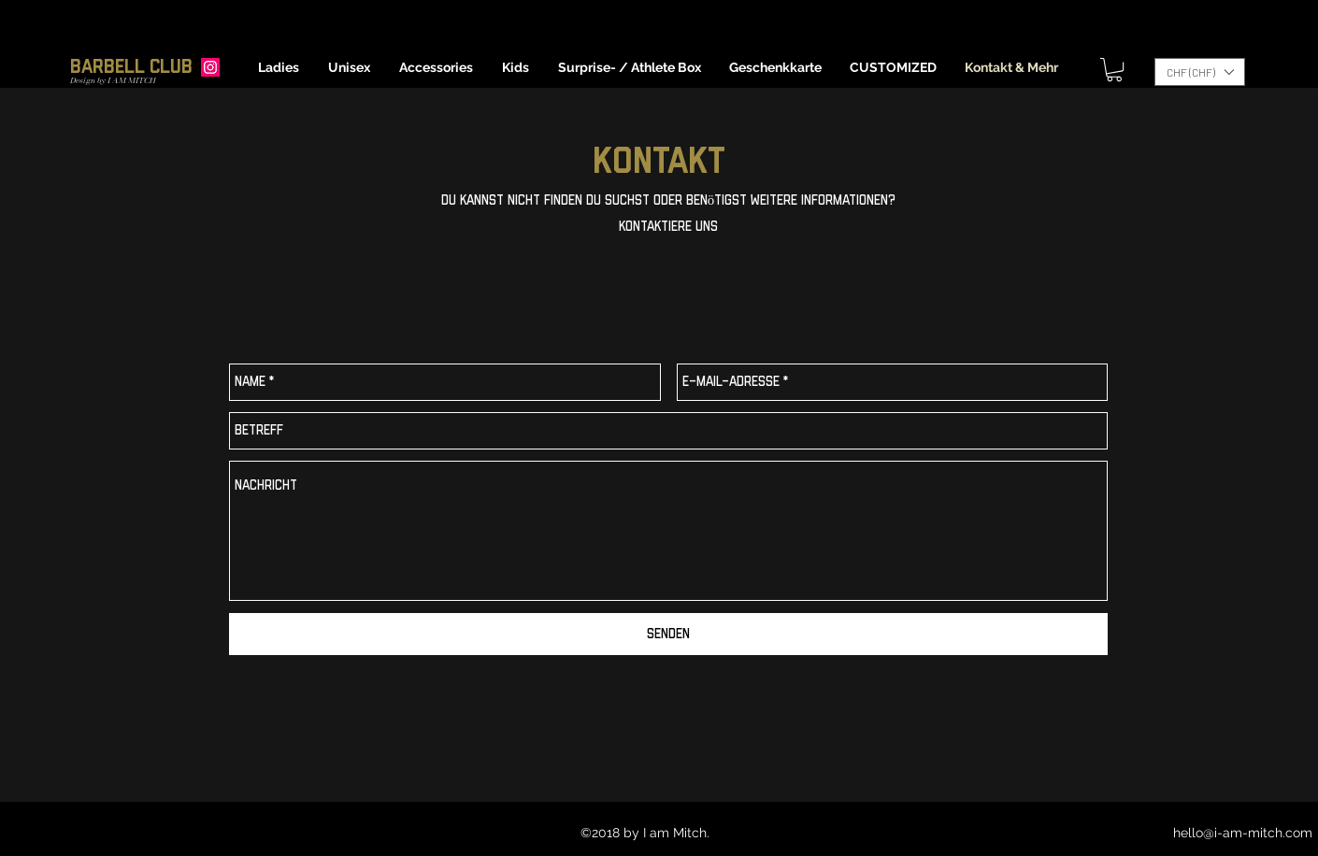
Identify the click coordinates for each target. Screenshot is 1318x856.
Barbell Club (131, 67)
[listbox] (1199, 72)
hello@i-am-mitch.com (1242, 832)
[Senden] (668, 634)
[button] (279, 67)
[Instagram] (210, 67)
